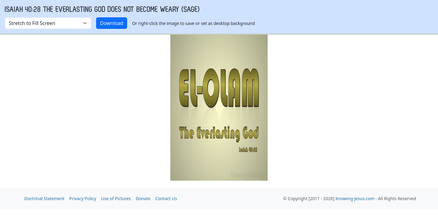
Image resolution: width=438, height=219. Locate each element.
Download (111, 23)
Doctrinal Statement (44, 198)
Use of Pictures (116, 198)
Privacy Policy (82, 198)
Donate (143, 198)
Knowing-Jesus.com (354, 198)
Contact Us (166, 198)
